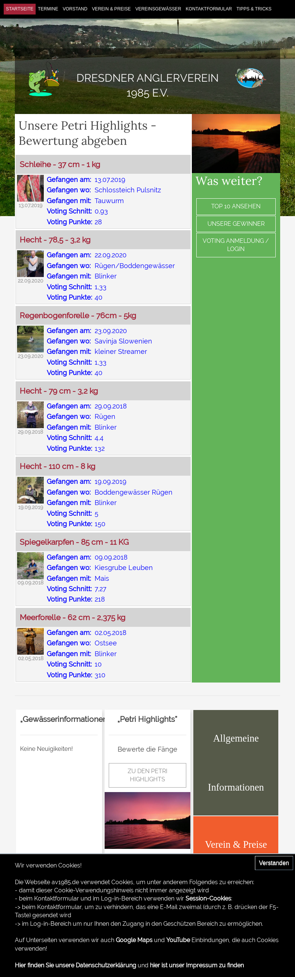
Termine (48, 9)
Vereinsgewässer (158, 9)
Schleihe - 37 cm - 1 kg (60, 164)
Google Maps (134, 940)
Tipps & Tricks (253, 9)
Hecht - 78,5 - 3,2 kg (55, 239)
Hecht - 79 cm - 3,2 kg (59, 390)
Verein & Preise (111, 9)
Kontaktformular (209, 9)
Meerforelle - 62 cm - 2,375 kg (72, 617)
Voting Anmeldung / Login (236, 245)
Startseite (19, 9)
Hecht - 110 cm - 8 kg (57, 466)
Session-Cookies (208, 898)
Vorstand (75, 9)
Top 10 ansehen (235, 206)
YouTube (178, 940)
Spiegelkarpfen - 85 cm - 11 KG (74, 542)
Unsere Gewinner (236, 223)
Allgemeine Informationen (236, 763)
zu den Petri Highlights (147, 775)
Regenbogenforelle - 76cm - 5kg (78, 315)
